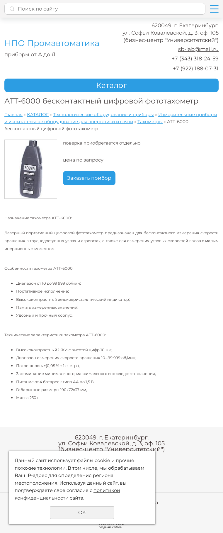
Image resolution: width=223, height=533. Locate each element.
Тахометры (150, 121)
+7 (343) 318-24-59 (195, 58)
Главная (13, 114)
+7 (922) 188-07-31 (196, 68)
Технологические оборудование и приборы (103, 114)
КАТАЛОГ (38, 114)
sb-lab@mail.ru (198, 49)
